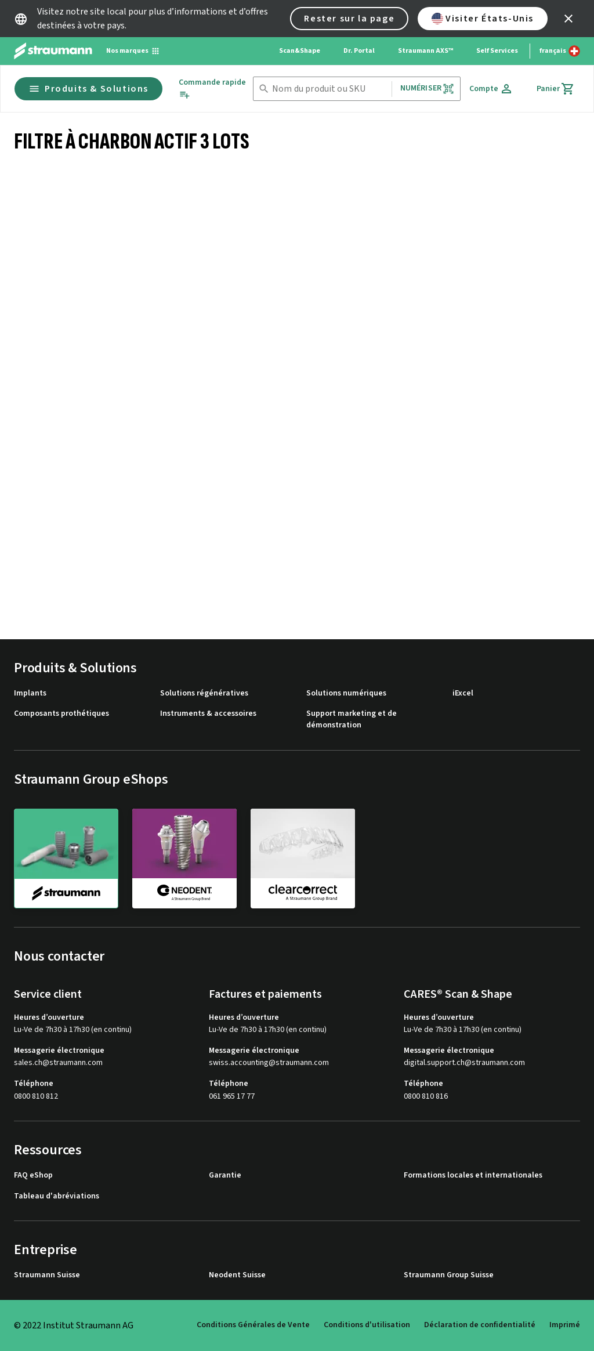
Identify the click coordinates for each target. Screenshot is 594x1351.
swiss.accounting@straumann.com (269, 1063)
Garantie (225, 1175)
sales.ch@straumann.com (58, 1063)
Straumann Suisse (47, 1275)
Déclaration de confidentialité (479, 1325)
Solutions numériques (346, 693)
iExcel (462, 693)
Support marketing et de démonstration (351, 719)
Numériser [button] (427, 88)
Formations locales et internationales (473, 1175)
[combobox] (329, 89)
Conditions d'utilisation (367, 1325)
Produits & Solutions (88, 88)
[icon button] (568, 18)
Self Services (497, 51)
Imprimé (564, 1325)
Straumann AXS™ (425, 51)
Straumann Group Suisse (449, 1275)
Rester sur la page (349, 18)
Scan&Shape (299, 51)
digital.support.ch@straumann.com (464, 1063)
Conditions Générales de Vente (253, 1325)
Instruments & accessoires (208, 713)
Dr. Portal (359, 51)
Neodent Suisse (237, 1275)
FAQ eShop (33, 1175)
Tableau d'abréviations (56, 1196)
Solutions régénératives (204, 693)
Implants (30, 693)
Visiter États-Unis (483, 18)
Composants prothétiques (61, 713)
